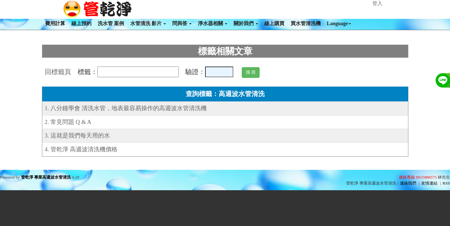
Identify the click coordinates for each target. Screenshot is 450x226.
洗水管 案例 (111, 23)
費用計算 (55, 23)
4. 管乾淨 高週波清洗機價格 (81, 149)
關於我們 (246, 23)
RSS (446, 183)
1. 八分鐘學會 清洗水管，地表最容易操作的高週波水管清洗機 (126, 108)
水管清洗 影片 (148, 23)
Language (339, 23)
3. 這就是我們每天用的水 (77, 135)
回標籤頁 (58, 72)
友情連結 (429, 183)
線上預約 (81, 23)
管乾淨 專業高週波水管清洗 (46, 177)
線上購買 (274, 23)
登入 (377, 3)
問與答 (182, 23)
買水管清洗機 (306, 23)
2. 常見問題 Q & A (68, 122)
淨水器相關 (212, 23)
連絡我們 (408, 183)
